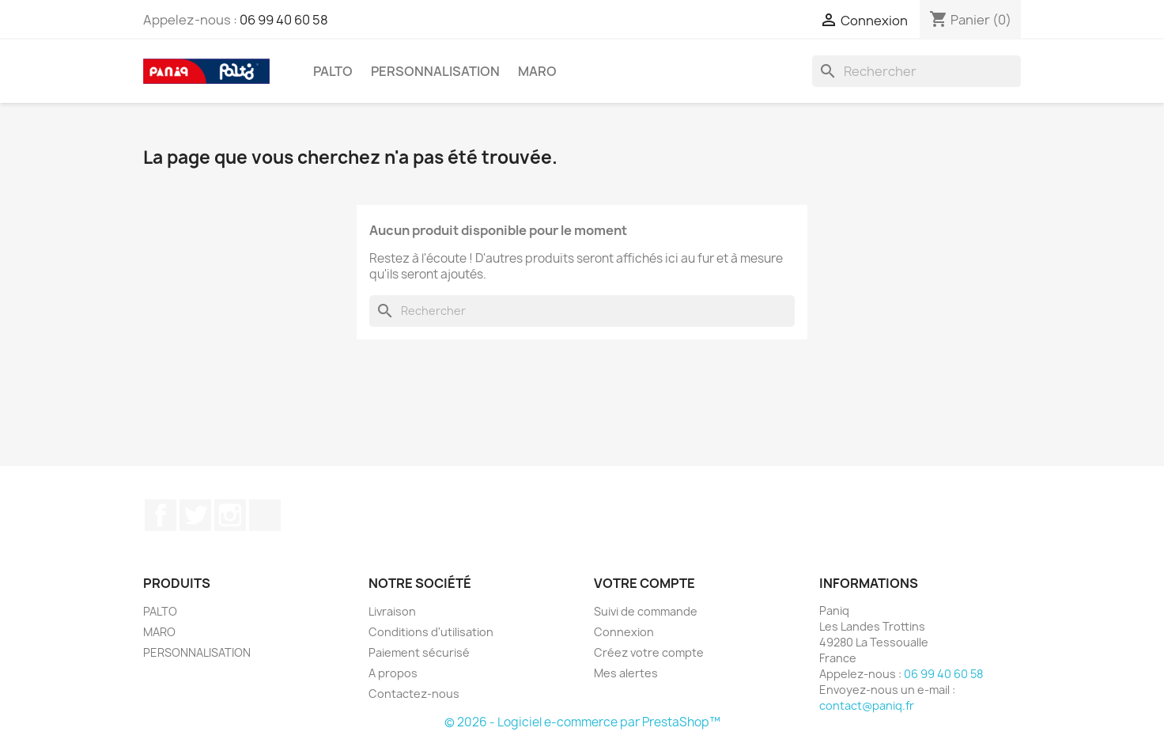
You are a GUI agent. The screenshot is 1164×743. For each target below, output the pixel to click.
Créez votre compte (649, 652)
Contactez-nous (413, 693)
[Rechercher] (916, 71)
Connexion (624, 631)
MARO (537, 71)
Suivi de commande (645, 611)
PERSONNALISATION (435, 71)
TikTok (265, 515)
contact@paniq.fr (866, 705)
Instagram (230, 515)
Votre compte (644, 583)
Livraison (392, 611)
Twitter (195, 515)
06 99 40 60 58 (284, 19)
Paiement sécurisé (419, 652)
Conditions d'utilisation (430, 631)
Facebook (160, 515)
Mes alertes (626, 672)
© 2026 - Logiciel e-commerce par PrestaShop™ (582, 722)
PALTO (333, 71)
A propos (393, 672)
